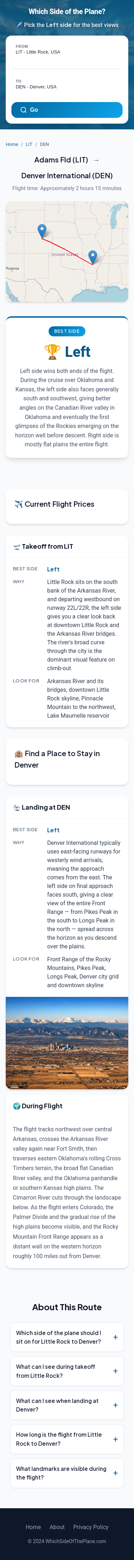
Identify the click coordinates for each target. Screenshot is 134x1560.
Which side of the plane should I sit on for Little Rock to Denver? (58, 1337)
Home (12, 144)
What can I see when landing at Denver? (57, 1405)
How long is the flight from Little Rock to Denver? (59, 1438)
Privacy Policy (91, 1527)
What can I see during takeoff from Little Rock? (55, 1371)
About (57, 1527)
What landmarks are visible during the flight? (61, 1473)
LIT (29, 144)
